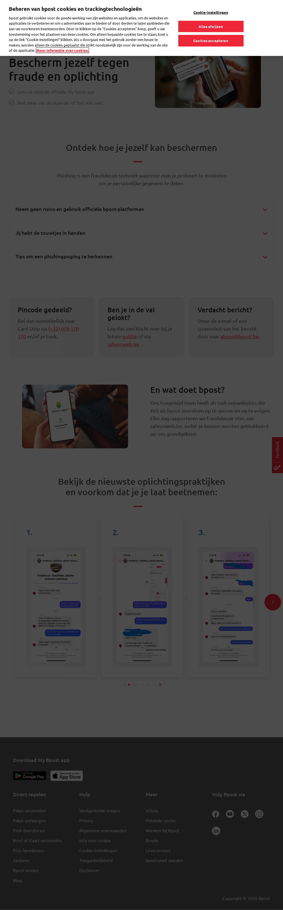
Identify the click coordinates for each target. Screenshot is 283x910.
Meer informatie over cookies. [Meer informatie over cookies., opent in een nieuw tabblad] (62, 50)
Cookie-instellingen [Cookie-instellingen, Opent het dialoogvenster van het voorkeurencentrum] (210, 12)
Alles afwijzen (210, 26)
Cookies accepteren (210, 40)
